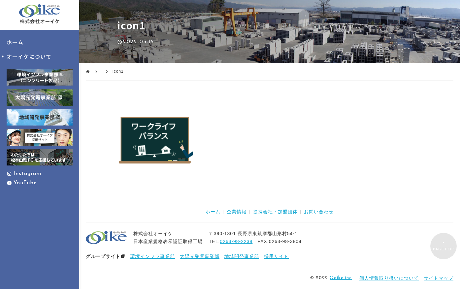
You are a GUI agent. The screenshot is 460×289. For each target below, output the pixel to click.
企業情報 (236, 211)
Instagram (27, 173)
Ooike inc (341, 277)
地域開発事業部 (241, 256)
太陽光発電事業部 (199, 256)
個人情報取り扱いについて (389, 278)
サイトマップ (438, 278)
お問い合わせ (319, 211)
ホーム (15, 42)
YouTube (25, 183)
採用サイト (276, 256)
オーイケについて (29, 56)
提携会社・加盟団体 (275, 211)
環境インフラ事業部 (152, 256)
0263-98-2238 (236, 241)
